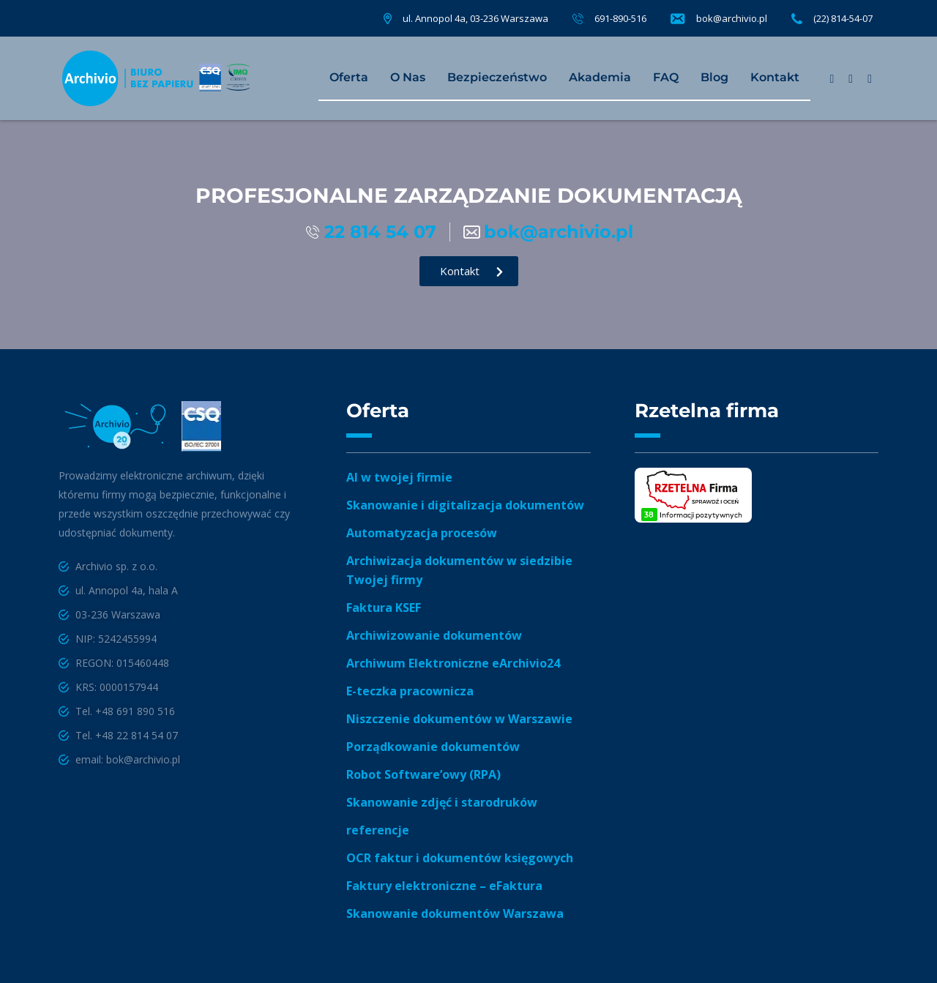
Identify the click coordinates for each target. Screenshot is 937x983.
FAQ (666, 77)
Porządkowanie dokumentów (433, 747)
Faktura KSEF (383, 607)
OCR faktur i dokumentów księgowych (459, 858)
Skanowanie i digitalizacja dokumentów (465, 505)
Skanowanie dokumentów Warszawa (455, 913)
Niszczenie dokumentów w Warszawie (459, 719)
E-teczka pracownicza (410, 691)
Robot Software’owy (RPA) (423, 774)
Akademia (600, 77)
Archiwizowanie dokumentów (434, 635)
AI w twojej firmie (399, 477)
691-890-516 (620, 18)
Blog (714, 77)
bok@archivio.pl (731, 18)
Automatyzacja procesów (421, 533)
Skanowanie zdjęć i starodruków (441, 802)
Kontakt (774, 77)
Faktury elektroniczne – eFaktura (444, 886)
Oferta (348, 77)
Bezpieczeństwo (497, 77)
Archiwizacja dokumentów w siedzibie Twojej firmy (459, 570)
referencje (377, 830)
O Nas (407, 77)
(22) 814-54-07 (843, 18)
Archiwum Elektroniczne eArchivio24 (453, 663)
